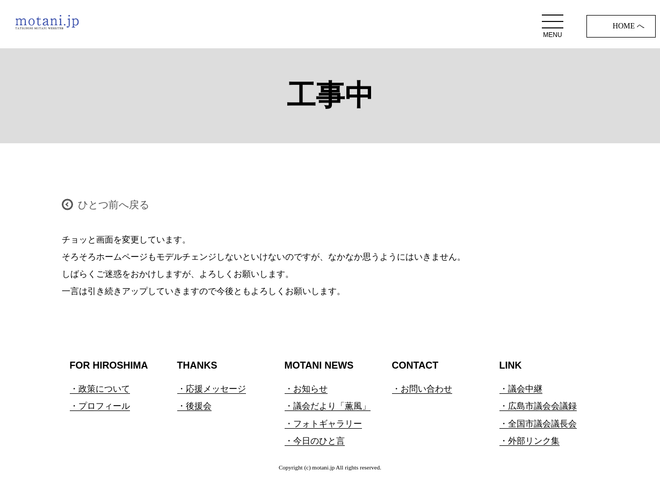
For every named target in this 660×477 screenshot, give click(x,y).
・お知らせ (306, 388)
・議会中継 (520, 388)
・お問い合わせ (422, 388)
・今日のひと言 (315, 440)
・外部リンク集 (529, 440)
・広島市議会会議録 (538, 405)
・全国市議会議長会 (538, 423)
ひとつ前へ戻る (113, 204)
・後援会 (194, 405)
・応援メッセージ (211, 388)
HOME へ (628, 26)
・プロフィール (100, 405)
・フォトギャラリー (323, 423)
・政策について (100, 388)
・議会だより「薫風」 (328, 405)
